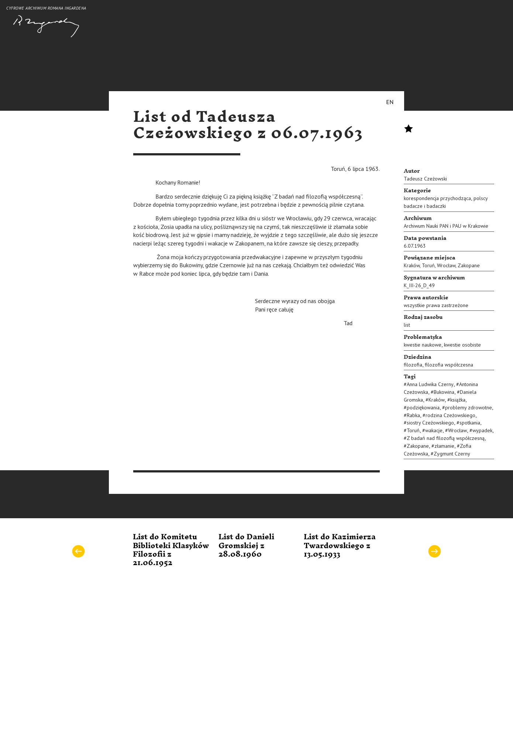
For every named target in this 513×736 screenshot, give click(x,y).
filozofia (413, 364)
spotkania (469, 422)
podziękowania (423, 407)
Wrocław (446, 265)
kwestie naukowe (422, 344)
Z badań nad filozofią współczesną (446, 438)
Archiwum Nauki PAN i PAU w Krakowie (446, 226)
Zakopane (469, 265)
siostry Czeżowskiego (430, 422)
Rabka (413, 415)
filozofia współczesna (449, 364)
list (407, 324)
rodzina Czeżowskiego (450, 415)
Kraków (412, 265)
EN (389, 102)
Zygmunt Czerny (452, 453)
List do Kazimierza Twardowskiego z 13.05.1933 (340, 545)
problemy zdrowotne (468, 407)
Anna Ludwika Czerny (430, 384)
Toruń (428, 265)
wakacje (434, 430)
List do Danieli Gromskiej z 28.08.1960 (246, 545)
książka (457, 399)
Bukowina (444, 392)
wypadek (482, 430)
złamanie (444, 446)
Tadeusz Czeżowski (425, 178)
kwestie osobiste (462, 344)
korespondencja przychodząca (437, 198)
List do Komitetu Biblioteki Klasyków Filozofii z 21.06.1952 (171, 550)
